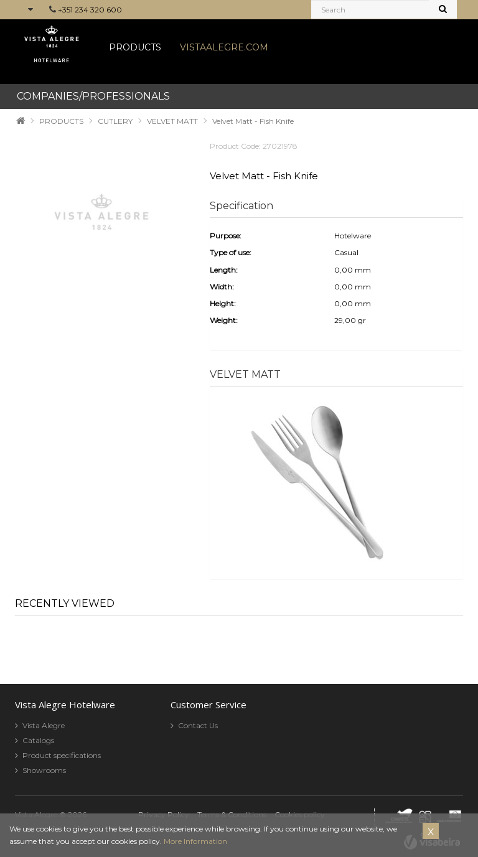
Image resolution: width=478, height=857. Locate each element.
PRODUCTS (135, 47)
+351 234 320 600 (90, 9)
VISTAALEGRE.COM (224, 47)
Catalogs (38, 740)
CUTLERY (115, 121)
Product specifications (61, 755)
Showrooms (44, 770)
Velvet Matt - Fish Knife (253, 121)
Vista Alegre (43, 725)
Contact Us (198, 725)
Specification (241, 206)
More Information (195, 841)
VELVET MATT (172, 121)
